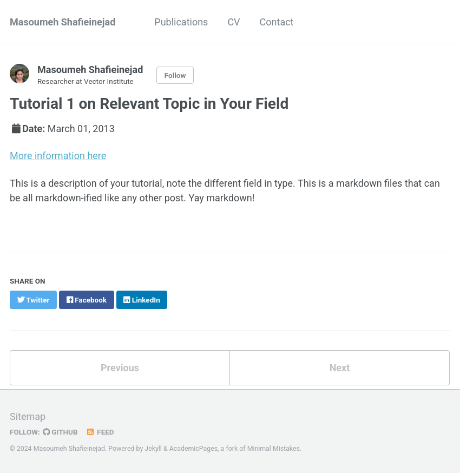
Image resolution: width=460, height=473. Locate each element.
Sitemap (27, 416)
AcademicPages (193, 448)
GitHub (60, 432)
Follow (175, 75)
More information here (58, 155)
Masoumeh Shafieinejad (62, 22)
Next (340, 367)
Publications (181, 22)
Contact (277, 22)
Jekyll (153, 448)
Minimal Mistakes (273, 448)
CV (233, 22)
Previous (120, 367)
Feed (100, 432)
